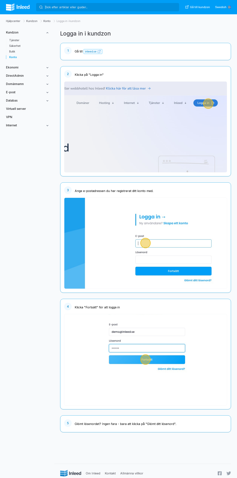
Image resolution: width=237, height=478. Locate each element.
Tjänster (14, 40)
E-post (10, 92)
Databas (11, 100)
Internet (11, 125)
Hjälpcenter (13, 21)
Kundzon (31, 21)
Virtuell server (16, 109)
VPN (9, 117)
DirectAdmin (15, 75)
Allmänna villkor (131, 473)
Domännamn (15, 84)
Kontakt (110, 473)
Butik (12, 51)
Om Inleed (93, 473)
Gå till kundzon (197, 7)
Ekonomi (12, 67)
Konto (47, 21)
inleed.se (90, 51)
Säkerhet (15, 45)
